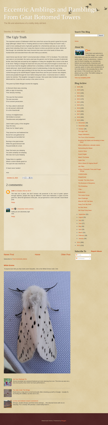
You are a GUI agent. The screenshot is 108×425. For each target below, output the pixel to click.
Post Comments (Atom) (19, 259)
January (81, 238)
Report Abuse (96, 251)
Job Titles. (81, 166)
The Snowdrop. (83, 186)
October (81, 129)
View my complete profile (82, 77)
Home (37, 254)
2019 (78, 108)
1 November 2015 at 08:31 (25, 209)
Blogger (63, 420)
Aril (12, 209)
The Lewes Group (83, 195)
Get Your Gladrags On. (20, 379)
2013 (78, 245)
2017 (78, 114)
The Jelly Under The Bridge (21, 390)
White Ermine (9, 265)
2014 (78, 242)
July (80, 220)
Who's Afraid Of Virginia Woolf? (88, 163)
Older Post (65, 254)
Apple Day (81, 160)
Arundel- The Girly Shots (86, 180)
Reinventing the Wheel (85, 148)
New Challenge (83, 198)
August (81, 217)
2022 (78, 99)
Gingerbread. (82, 177)
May (80, 226)
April (80, 229)
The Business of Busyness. (86, 183)
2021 (78, 102)
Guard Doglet (82, 154)
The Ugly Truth (82, 131)
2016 (78, 117)
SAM (13, 191)
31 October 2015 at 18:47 (23, 191)
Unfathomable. (82, 174)
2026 (78, 87)
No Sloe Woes (82, 207)
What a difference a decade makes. (89, 145)
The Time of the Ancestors (86, 137)
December (82, 123)
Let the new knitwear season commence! (25, 401)
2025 (78, 90)
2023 (78, 96)
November (82, 126)
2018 (78, 111)
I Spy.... (80, 189)
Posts (78, 255)
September (82, 214)
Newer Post (9, 254)
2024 (78, 93)
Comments (80, 258)
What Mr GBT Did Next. (85, 201)
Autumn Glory (82, 151)
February (82, 235)
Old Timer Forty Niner (85, 210)
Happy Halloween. (84, 134)
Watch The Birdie (83, 157)
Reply (13, 202)
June (80, 223)
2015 (78, 120)
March (81, 232)
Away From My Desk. (85, 204)
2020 (78, 105)
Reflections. (82, 192)
